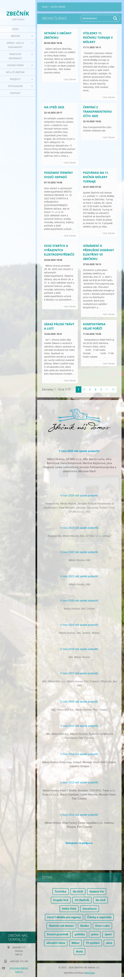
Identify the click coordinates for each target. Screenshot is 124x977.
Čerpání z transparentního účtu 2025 (97, 111)
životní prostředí (57, 934)
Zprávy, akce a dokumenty (15, 45)
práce (94, 934)
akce (109, 943)
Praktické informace (15, 56)
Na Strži (78, 891)
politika (80, 934)
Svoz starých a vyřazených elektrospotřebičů (59, 250)
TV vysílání (93, 943)
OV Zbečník (82, 900)
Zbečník (15, 36)
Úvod (15, 29)
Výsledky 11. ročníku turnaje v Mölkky (98, 37)
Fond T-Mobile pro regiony (64, 917)
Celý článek (70, 79)
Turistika (60, 891)
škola (79, 951)
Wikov (75, 943)
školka (84, 926)
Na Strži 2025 (54, 107)
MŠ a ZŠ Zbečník (15, 72)
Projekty (15, 79)
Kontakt (15, 93)
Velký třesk (69, 908)
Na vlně (100, 900)
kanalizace (90, 908)
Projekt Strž (60, 900)
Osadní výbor (15, 65)
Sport (108, 934)
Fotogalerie (15, 86)
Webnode (89, 972)
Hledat (115, 18)
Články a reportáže (99, 917)
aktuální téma (55, 943)
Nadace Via (96, 891)
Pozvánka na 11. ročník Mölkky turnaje (96, 177)
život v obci (102, 926)
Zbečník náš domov (61, 926)
